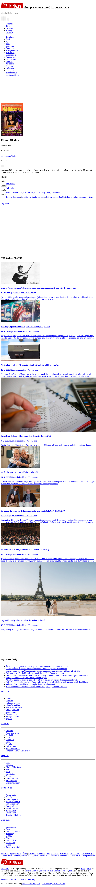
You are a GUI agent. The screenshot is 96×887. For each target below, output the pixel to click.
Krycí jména (11, 840)
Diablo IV (10, 740)
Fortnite (9, 744)
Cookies (21, 879)
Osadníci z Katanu (13, 831)
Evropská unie (11, 714)
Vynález (9, 719)
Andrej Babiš (11, 795)
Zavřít (4, 177)
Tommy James (44, 192)
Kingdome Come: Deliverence (18, 751)
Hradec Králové (46, 871)
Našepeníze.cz (63, 856)
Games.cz (5, 724)
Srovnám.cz (75, 856)
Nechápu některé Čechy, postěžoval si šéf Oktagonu (26, 678)
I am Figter (10, 774)
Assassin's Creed (12, 733)
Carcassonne (11, 827)
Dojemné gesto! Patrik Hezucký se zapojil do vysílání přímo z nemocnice (35, 673)
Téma (8, 26)
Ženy (25, 853)
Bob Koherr (10, 183)
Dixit (8, 838)
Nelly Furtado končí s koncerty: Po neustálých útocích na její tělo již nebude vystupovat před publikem (47, 682)
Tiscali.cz (5, 691)
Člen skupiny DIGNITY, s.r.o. (53, 884)
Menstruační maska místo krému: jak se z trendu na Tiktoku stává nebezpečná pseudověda (42, 680)
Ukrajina (9, 701)
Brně (89, 868)
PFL (7, 769)
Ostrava (28, 871)
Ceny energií (11, 712)
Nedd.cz (16, 856)
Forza (8, 742)
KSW (8, 772)
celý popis (5, 203)
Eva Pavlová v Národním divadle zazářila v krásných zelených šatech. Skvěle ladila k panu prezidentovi (47, 675)
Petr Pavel (10, 797)
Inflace (8, 698)
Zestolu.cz (5, 820)
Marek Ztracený (12, 808)
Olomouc (35, 871)
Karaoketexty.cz (88, 853)
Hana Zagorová (12, 799)
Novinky (9, 28)
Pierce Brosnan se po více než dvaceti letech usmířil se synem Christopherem (36, 669)
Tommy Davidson (13, 197)
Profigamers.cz (53, 853)
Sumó (8, 776)
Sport (19, 853)
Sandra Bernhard (38, 197)
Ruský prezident (12, 710)
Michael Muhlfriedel (14, 192)
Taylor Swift (11, 810)
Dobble (9, 836)
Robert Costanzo (79, 197)
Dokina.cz (43, 856)
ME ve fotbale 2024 (14, 707)
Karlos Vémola (12, 778)
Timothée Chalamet (14, 815)
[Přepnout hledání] (2, 18)
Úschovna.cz (7, 856)
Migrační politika (13, 705)
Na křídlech (10, 843)
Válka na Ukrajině (13, 703)
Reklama (4, 879)
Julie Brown (26, 197)
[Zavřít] (2, 166)
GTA (8, 737)
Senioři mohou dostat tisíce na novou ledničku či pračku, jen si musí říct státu (36, 686)
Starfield (9, 735)
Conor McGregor (13, 783)
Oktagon (9, 765)
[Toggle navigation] (5, 18)
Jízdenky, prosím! (13, 847)
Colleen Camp (52, 197)
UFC (8, 763)
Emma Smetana (12, 813)
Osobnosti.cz (6, 788)
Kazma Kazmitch (13, 802)
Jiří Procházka (11, 781)
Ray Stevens (56, 192)
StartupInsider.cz (88, 856)
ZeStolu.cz (64, 853)
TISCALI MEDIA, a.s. (31, 884)
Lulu (36, 192)
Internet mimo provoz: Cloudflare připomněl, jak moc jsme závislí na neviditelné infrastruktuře (44, 671)
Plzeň (71, 871)
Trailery (9, 30)
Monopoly (10, 834)
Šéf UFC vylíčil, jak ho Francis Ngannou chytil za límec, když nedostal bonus (37, 666)
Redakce (12, 879)
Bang (8, 829)
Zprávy (13, 853)
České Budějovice (61, 871)
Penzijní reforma (12, 716)
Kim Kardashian (12, 804)
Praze (83, 868)
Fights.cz (5, 756)
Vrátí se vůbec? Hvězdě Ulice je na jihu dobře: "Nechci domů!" (31, 684)
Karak (8, 845)
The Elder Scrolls (13, 748)
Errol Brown (28, 192)
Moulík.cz (25, 856)
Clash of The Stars (13, 767)
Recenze (9, 24)
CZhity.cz (53, 856)
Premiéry (9, 33)
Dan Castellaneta (65, 197)
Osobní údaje (30, 879)
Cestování (32, 853)
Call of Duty (11, 746)
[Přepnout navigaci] (8, 19)
